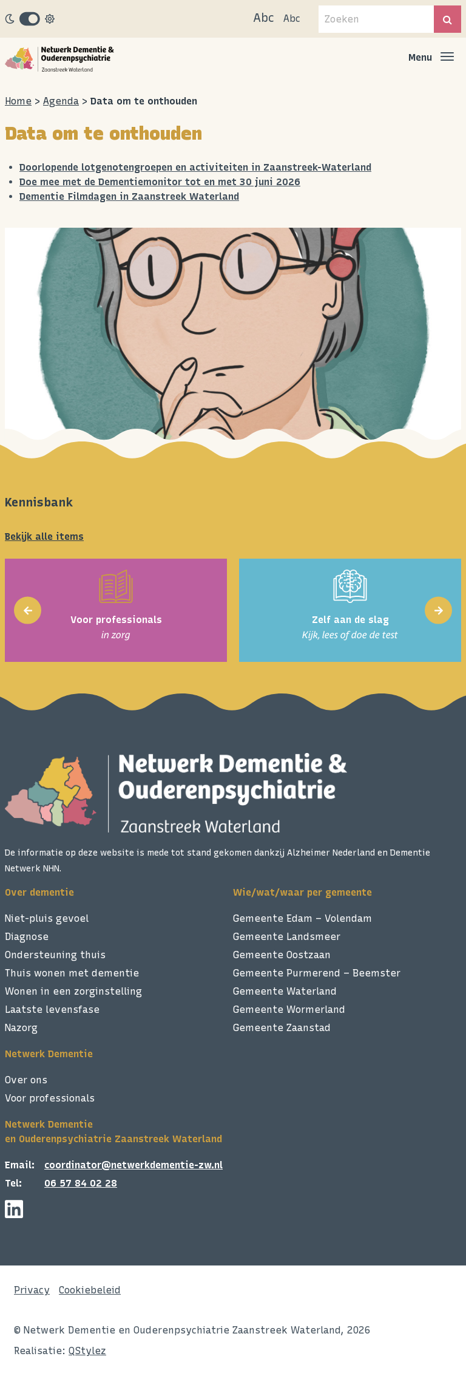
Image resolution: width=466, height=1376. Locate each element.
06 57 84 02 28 (80, 1183)
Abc (263, 17)
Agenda (61, 101)
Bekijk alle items (44, 536)
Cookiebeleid (90, 1290)
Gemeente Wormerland (289, 1009)
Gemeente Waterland (285, 991)
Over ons (26, 1080)
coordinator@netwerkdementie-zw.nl (133, 1165)
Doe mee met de (58, 182)
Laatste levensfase (52, 1009)
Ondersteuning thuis (55, 955)
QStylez (87, 1351)
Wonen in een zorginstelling (73, 991)
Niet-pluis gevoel (47, 918)
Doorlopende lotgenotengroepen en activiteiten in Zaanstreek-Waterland (195, 167)
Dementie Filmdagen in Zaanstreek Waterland (129, 196)
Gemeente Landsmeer (286, 936)
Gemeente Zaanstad (282, 1028)
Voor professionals (50, 1098)
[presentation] (27, 610)
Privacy (32, 1290)
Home (18, 101)
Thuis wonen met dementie (72, 973)
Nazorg (21, 1028)
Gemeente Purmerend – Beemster (316, 973)
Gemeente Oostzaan (282, 955)
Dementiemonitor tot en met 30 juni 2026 (199, 182)
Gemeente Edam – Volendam (302, 918)
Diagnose (27, 936)
